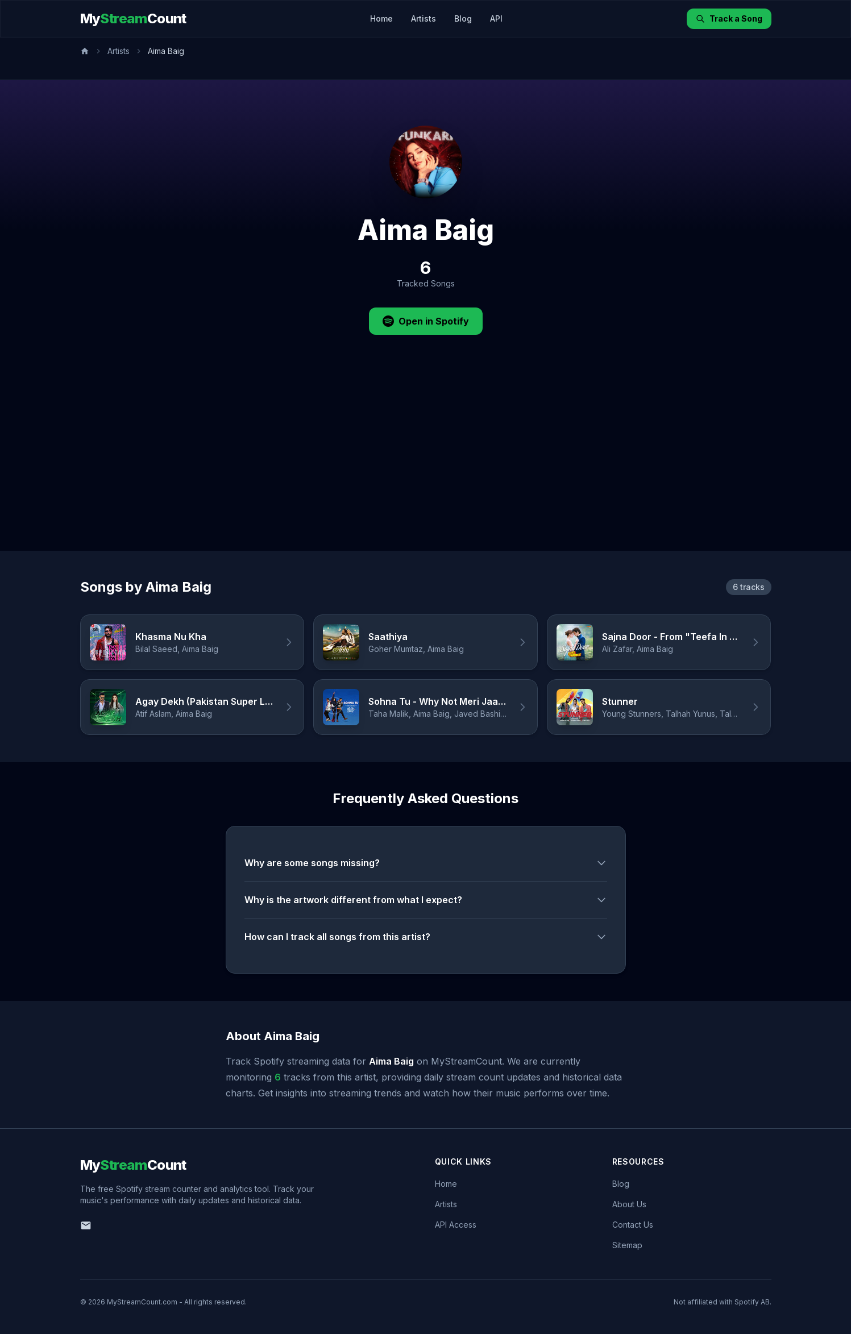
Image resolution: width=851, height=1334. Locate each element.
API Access (455, 1224)
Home (381, 18)
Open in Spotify (426, 321)
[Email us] (86, 1225)
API (496, 18)
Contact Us (632, 1224)
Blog (463, 18)
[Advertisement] (426, 465)
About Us (629, 1204)
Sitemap (627, 1245)
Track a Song (729, 18)
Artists (423, 18)
